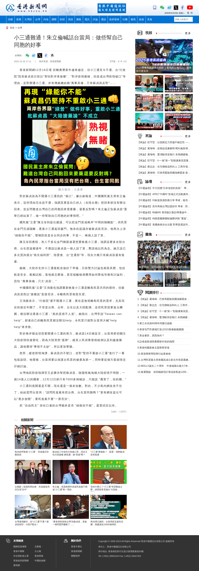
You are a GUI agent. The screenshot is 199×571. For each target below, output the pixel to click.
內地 (45, 19)
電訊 (87, 19)
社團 (125, 19)
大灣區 (28, 19)
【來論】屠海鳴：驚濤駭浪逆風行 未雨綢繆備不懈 (165, 154)
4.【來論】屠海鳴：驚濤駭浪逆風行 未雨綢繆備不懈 (166, 317)
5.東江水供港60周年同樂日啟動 (154, 323)
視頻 (70, 19)
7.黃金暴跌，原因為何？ (150, 335)
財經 (62, 19)
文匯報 (38, 546)
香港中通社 (76, 546)
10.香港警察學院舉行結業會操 (154, 353)
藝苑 (133, 19)
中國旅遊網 (40, 560)
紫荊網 (16, 565)
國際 (54, 19)
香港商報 (39, 556)
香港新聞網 (76, 551)
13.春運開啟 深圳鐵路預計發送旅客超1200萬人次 (165, 372)
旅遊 (141, 19)
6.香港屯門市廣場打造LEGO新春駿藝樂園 (160, 329)
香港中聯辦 (18, 551)
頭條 (10, 19)
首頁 (12, 27)
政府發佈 (114, 19)
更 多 (188, 33)
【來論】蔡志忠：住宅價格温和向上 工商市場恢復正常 (167, 166)
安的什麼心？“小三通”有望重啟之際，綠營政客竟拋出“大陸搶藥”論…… (106, 489)
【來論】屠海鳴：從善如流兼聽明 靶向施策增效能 (165, 148)
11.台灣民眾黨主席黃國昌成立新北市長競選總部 (164, 359)
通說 (103, 19)
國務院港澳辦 (19, 546)
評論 (95, 19)
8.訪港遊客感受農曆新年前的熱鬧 (155, 341)
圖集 (78, 19)
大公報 (38, 551)
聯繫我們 (75, 556)
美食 (149, 19)
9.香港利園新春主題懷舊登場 (153, 347)
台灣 (37, 19)
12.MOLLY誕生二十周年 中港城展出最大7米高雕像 (166, 366)
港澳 (18, 19)
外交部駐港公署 (21, 556)
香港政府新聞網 (21, 560)
